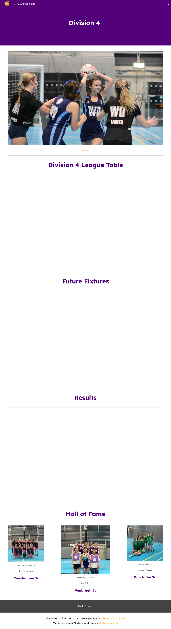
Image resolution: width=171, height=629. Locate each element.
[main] (85, 23)
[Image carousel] (85, 101)
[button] (168, 4)
